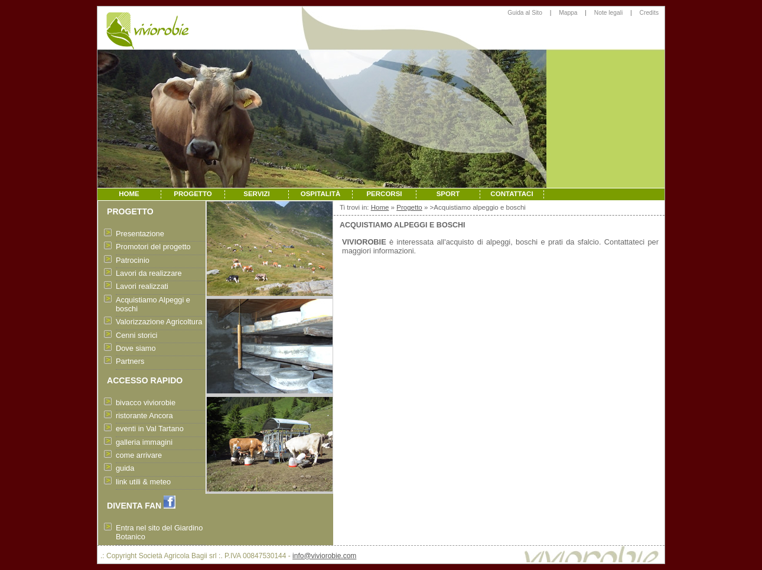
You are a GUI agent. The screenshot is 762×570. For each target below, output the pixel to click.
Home (380, 207)
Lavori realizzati (142, 286)
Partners (130, 361)
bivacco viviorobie (145, 402)
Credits (649, 12)
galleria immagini (144, 442)
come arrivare (139, 455)
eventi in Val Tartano (150, 428)
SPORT (448, 193)
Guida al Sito (524, 12)
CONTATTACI (511, 193)
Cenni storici (136, 335)
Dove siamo (136, 348)
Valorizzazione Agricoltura (159, 321)
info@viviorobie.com (324, 556)
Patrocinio (132, 260)
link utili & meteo (143, 481)
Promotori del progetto (153, 246)
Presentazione (140, 233)
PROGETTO (192, 193)
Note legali (608, 12)
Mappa (568, 12)
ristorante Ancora (144, 415)
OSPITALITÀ (321, 193)
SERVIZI (256, 193)
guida (125, 468)
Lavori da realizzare (149, 273)
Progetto (409, 207)
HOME (129, 193)
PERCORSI (384, 193)
